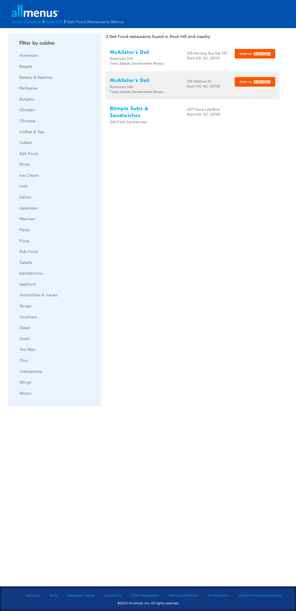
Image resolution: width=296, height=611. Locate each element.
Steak (24, 327)
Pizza (24, 240)
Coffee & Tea (31, 131)
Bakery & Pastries (36, 77)
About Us (33, 595)
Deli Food (28, 153)
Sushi (24, 338)
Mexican (27, 218)
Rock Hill (53, 21)
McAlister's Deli (129, 52)
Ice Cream (29, 175)
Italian (25, 197)
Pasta (24, 229)
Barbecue (28, 88)
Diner (24, 164)
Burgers (26, 99)
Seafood (27, 284)
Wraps (25, 393)
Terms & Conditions (183, 595)
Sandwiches (31, 273)
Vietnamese (30, 371)
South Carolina (26, 21)
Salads (25, 262)
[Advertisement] (51, 498)
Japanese (28, 208)
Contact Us (113, 595)
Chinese (27, 120)
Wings (25, 382)
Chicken (27, 109)
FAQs (54, 595)
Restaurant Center (81, 595)
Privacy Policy (218, 595)
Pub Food (28, 251)
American (28, 55)
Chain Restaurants (145, 595)
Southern (28, 317)
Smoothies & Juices (38, 295)
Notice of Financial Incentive (260, 595)
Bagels (25, 66)
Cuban (25, 142)
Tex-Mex (27, 349)
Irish (23, 186)
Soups (25, 306)
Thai (23, 360)
